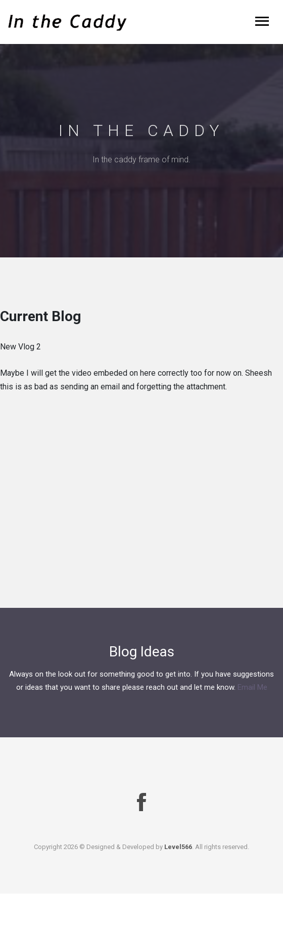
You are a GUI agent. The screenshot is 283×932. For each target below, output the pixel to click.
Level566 (178, 847)
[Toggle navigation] (262, 22)
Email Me (252, 687)
